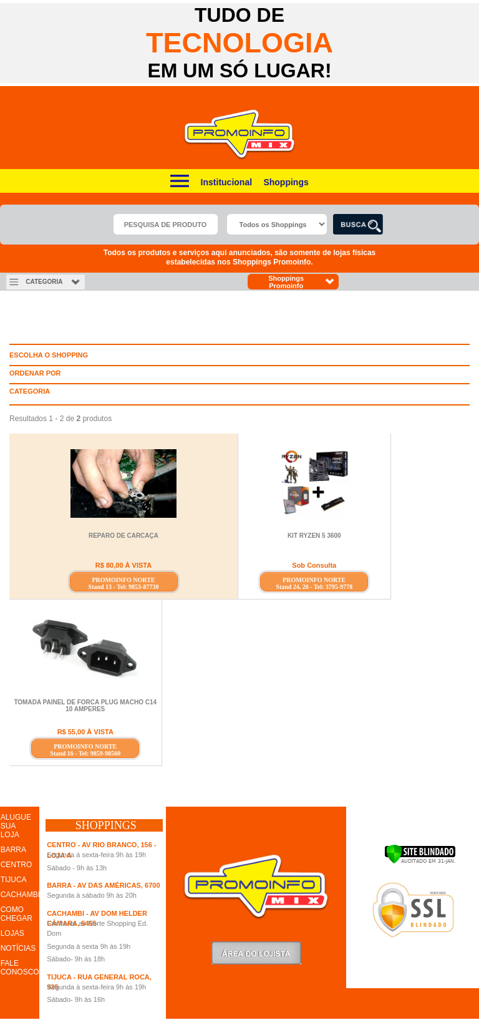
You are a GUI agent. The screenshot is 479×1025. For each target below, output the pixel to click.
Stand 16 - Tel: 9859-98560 (85, 753)
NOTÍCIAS (18, 948)
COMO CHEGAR (16, 914)
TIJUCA (14, 879)
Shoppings (285, 182)
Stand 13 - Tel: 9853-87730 (124, 586)
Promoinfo (240, 134)
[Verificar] (420, 861)
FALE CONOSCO (20, 967)
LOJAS (12, 933)
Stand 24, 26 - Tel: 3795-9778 (314, 586)
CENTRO (16, 864)
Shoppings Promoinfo (301, 281)
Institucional (226, 182)
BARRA (13, 849)
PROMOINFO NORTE (123, 579)
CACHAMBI (20, 894)
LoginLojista (256, 952)
